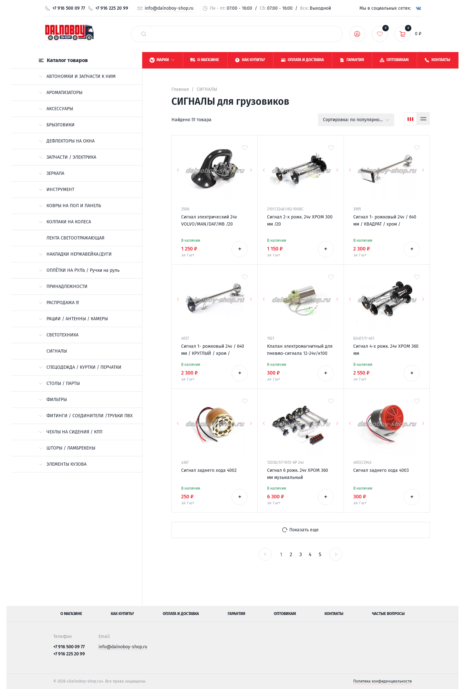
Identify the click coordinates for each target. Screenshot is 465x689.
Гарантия (236, 613)
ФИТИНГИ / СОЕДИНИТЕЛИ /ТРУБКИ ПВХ (86, 416)
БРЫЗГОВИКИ (57, 125)
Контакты (334, 613)
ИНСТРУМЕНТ (56, 189)
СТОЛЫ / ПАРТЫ (59, 383)
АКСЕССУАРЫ (56, 108)
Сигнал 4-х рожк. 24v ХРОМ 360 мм (385, 350)
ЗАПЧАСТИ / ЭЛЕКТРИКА (67, 157)
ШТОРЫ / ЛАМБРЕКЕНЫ (67, 448)
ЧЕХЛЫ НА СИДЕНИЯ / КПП (70, 432)
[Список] (423, 118)
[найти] (144, 34)
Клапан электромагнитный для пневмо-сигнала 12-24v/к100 (300, 350)
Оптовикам (285, 613)
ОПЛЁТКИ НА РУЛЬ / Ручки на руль (79, 270)
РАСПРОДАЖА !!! (59, 302)
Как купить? (122, 613)
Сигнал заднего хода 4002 (209, 470)
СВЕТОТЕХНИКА (58, 335)
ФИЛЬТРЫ (53, 399)
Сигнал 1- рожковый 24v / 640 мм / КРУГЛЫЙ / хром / (212, 350)
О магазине (71, 613)
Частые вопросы (388, 613)
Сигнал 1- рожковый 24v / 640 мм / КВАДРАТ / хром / (384, 220)
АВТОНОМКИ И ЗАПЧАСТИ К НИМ (77, 76)
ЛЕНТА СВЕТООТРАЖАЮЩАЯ (75, 238)
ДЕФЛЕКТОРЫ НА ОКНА (67, 141)
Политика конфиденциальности (382, 681)
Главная (180, 89)
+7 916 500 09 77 (68, 8)
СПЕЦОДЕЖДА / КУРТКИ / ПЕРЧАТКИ (80, 367)
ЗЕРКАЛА (51, 173)
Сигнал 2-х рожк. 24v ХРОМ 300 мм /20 (300, 220)
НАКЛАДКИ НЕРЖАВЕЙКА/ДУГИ (75, 254)
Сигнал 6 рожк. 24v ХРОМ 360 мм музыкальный (297, 474)
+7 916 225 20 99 (111, 8)
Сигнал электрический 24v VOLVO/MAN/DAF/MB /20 (209, 220)
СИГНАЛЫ (56, 351)
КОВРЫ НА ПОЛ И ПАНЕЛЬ (70, 205)
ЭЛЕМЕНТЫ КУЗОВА (63, 464)
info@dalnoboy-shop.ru (169, 8)
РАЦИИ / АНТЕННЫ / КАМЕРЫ (73, 319)
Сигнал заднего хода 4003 (381, 470)
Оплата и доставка (181, 613)
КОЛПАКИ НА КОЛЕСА (65, 222)
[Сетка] (410, 118)
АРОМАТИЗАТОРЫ (60, 92)
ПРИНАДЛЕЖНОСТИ (63, 286)
